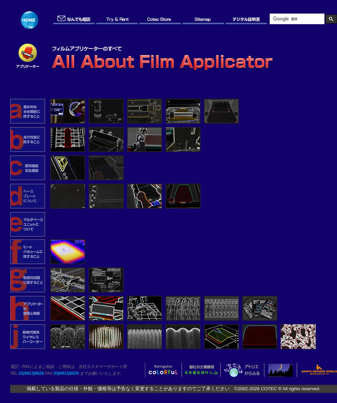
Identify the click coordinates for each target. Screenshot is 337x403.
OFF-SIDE (280, 370)
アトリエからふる (242, 370)
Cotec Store (160, 20)
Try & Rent (117, 20)
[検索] (296, 19)
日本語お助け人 (201, 370)
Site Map (203, 20)
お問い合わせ (74, 20)
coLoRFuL (163, 370)
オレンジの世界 (316, 370)
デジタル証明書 (247, 20)
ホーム (31, 20)
